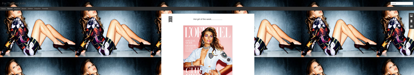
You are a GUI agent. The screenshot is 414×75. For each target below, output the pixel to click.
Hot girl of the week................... (207, 19)
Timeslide (45, 8)
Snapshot (37, 8)
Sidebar (30, 8)
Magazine (17, 8)
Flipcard (9, 8)
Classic (3, 8)
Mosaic (24, 8)
